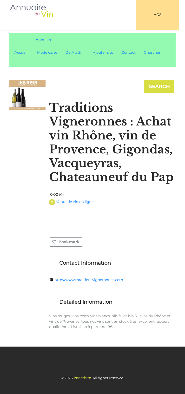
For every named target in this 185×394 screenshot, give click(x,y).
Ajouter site (103, 52)
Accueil (20, 52)
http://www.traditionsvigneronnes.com (88, 279)
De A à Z (73, 52)
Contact (128, 52)
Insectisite (82, 378)
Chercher (152, 52)
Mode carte (47, 52)
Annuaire (44, 39)
